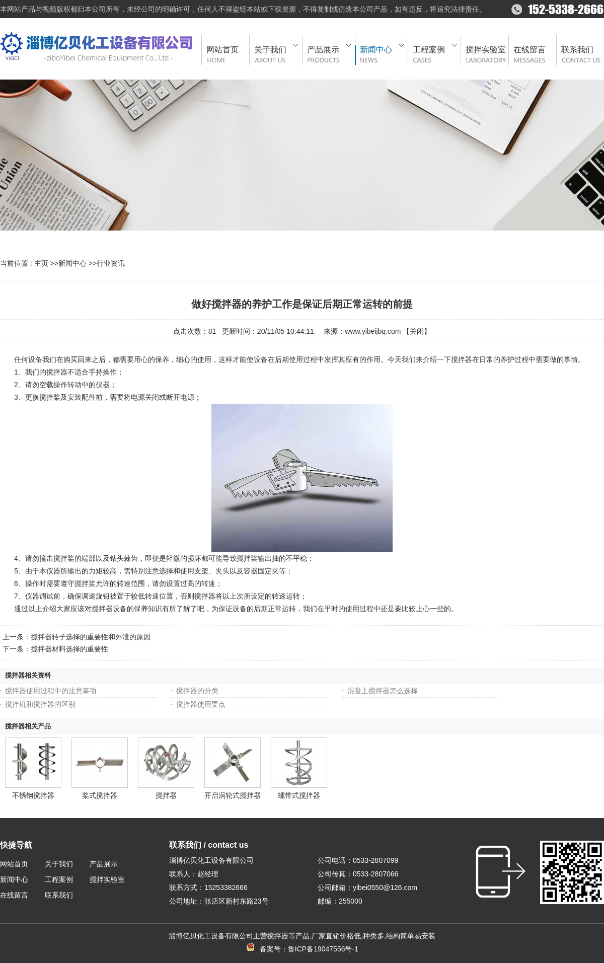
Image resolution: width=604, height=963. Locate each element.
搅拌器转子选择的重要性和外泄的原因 (90, 637)
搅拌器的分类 (197, 691)
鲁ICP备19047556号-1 (323, 949)
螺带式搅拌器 (299, 795)
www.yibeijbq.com (373, 331)
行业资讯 (111, 263)
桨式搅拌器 (99, 795)
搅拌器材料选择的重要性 (69, 649)
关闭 (417, 331)
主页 (41, 263)
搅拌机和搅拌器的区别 (40, 704)
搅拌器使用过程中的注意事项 (51, 691)
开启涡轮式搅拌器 (232, 795)
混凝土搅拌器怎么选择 (382, 691)
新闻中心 (72, 263)
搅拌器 (166, 795)
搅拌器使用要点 (200, 704)
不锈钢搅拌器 (33, 795)
